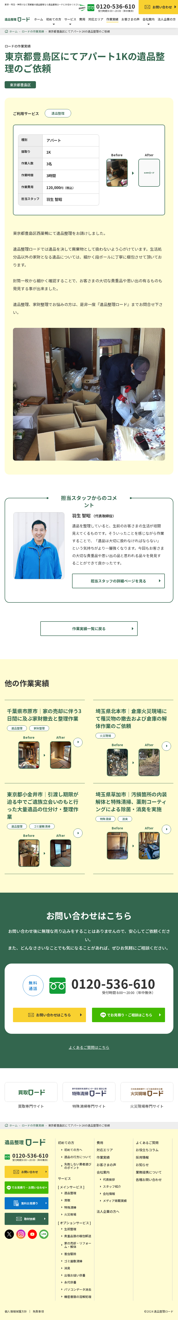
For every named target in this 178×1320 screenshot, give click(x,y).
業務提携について (149, 1172)
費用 (82, 19)
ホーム (38, 19)
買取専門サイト (31, 1095)
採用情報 (142, 1157)
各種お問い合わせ (149, 1179)
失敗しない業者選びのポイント (77, 1166)
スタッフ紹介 (112, 1186)
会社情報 (109, 1193)
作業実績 (112, 19)
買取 (67, 1200)
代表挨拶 (109, 1179)
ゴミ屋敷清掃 (73, 1261)
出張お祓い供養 (74, 1275)
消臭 (67, 1268)
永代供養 (70, 1282)
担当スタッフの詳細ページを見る (118, 581)
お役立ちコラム (147, 1149)
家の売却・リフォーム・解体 (77, 1245)
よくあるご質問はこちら (89, 1047)
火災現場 (70, 1214)
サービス (64, 1178)
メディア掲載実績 (115, 1200)
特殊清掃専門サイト (89, 1095)
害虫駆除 (70, 1254)
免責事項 (38, 1311)
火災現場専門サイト (147, 1095)
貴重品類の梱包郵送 (77, 1236)
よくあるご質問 (147, 1142)
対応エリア (95, 19)
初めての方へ (73, 1149)
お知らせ (142, 1164)
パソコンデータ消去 (77, 1289)
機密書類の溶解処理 (77, 1296)
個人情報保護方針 (16, 1311)
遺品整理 (57, 113)
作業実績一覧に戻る (89, 628)
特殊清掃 (70, 1207)
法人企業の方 (167, 19)
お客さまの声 (130, 19)
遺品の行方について (77, 1157)
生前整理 (70, 1229)
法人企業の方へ (108, 1211)
